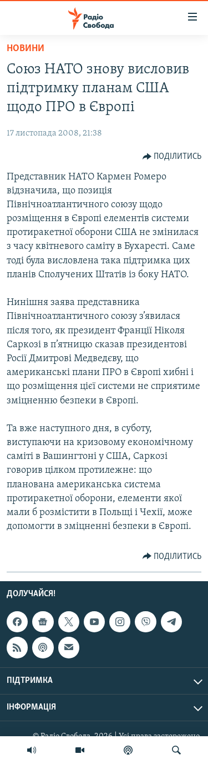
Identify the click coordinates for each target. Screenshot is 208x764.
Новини (25, 48)
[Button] (172, 157)
